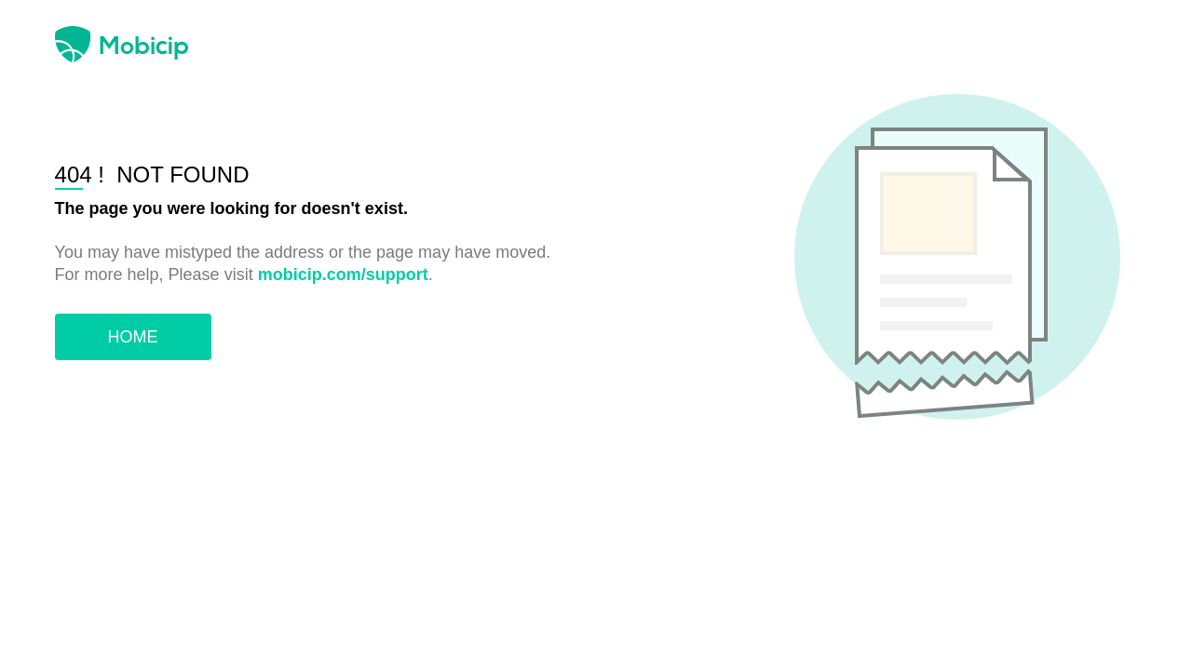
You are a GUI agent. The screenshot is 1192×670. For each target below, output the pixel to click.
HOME (133, 337)
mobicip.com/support (343, 274)
